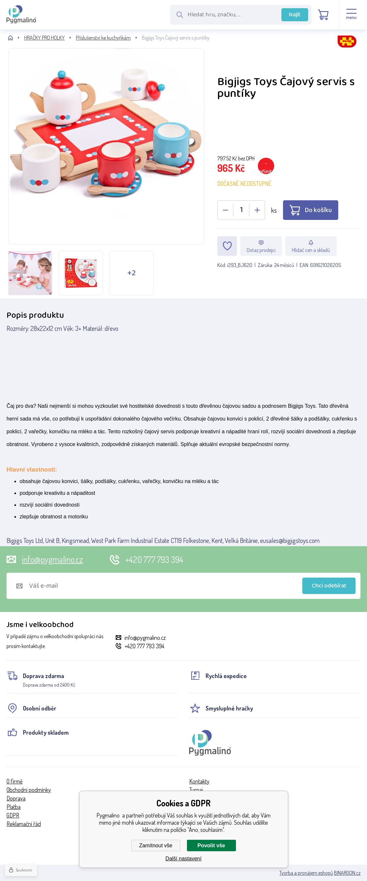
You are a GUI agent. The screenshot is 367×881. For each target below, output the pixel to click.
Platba (14, 806)
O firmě (15, 781)
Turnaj (196, 789)
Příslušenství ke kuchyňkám (103, 37)
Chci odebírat (329, 585)
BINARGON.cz (347, 873)
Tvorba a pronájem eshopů (306, 873)
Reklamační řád (24, 823)
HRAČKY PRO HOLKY (44, 37)
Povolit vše (211, 845)
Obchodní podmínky (29, 789)
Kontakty (199, 781)
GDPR (13, 815)
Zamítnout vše (155, 845)
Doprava (16, 798)
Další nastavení (183, 858)
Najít (295, 14)
